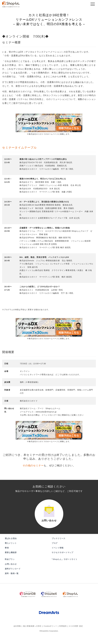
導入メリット (11, 546)
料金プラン (10, 562)
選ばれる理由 (11, 541)
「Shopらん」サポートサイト (64, 562)
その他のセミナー (33, 465)
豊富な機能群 (11, 555)
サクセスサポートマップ (62, 555)
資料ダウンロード (13, 571)
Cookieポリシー (50, 627)
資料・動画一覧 (12, 576)
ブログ (55, 546)
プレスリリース (58, 541)
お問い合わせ (11, 567)
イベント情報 (57, 550)
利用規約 (62, 627)
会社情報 (19, 627)
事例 (7, 550)
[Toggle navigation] (93, 5)
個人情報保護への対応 (33, 627)
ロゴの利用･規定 (74, 627)
